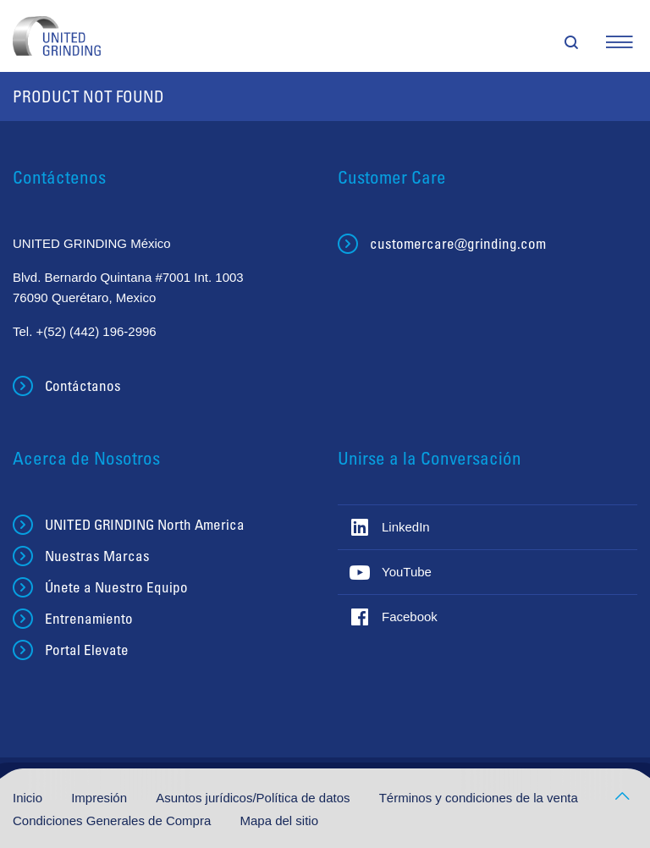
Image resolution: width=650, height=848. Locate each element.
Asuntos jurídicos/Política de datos (254, 797)
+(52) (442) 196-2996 (96, 331)
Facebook (410, 616)
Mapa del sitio (279, 820)
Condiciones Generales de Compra (113, 820)
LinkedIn (406, 527)
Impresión (100, 797)
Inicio (29, 797)
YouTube (407, 571)
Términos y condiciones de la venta (478, 797)
